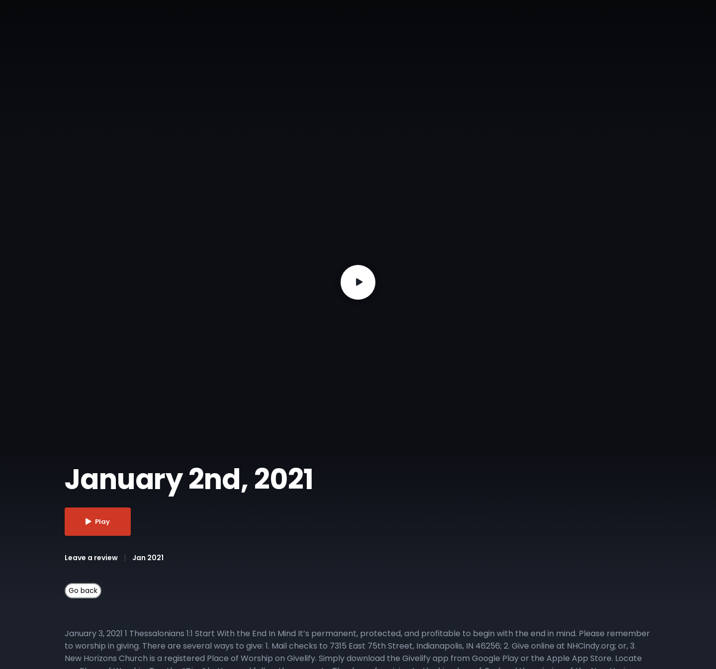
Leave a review (91, 557)
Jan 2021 (148, 558)
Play (98, 521)
